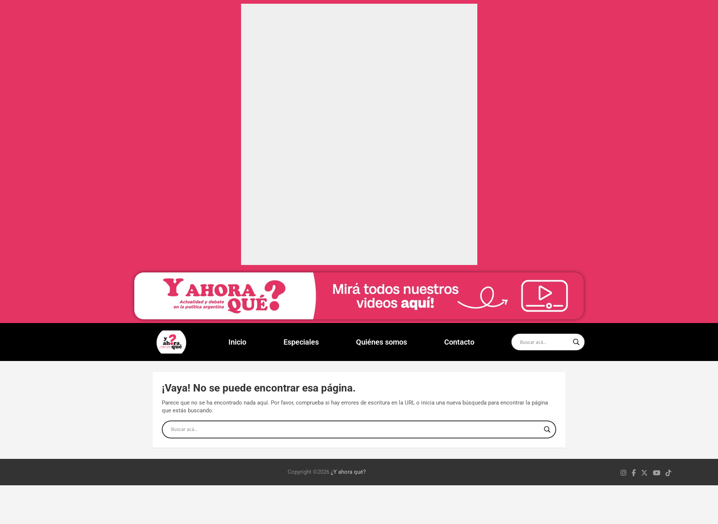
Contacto (459, 342)
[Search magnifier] (576, 342)
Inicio (237, 342)
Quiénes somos (381, 342)
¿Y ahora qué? (348, 472)
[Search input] (544, 342)
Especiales (301, 342)
